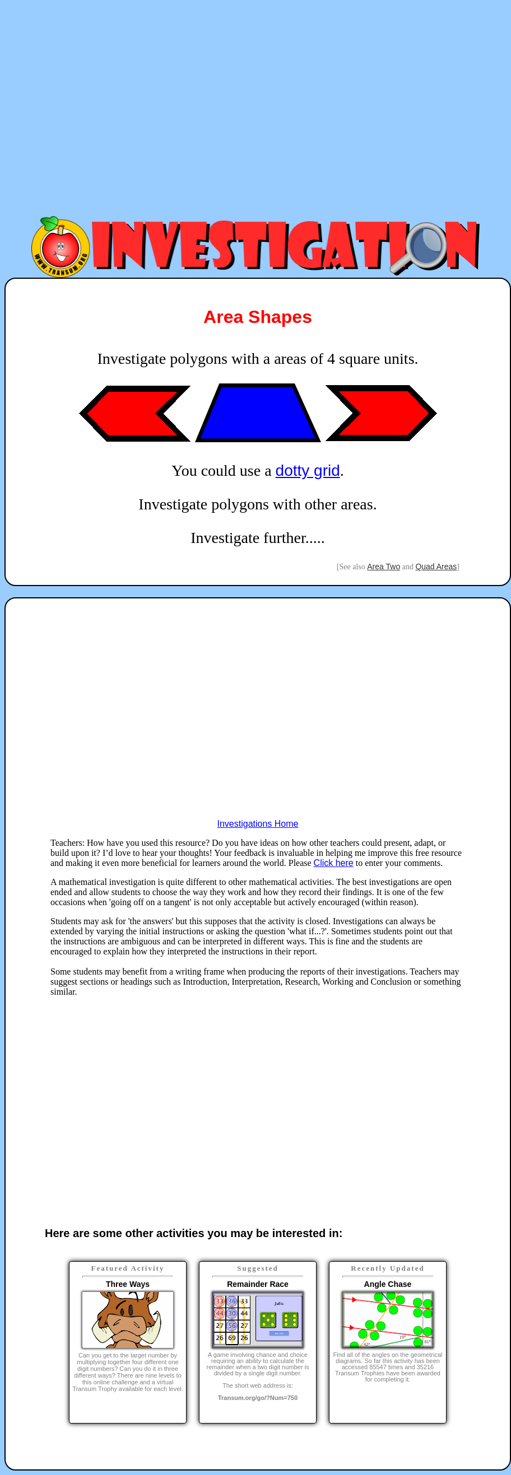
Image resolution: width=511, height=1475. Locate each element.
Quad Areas (436, 566)
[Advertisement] (152, 109)
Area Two (383, 566)
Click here (334, 863)
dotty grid (308, 470)
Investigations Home (258, 823)
